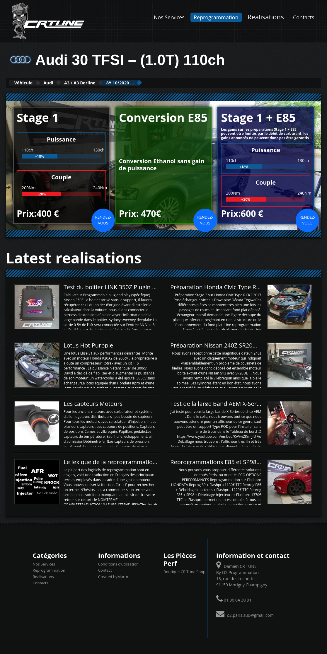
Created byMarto (113, 576)
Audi (62, 82)
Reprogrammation (216, 17)
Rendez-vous (103, 219)
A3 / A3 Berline (103, 82)
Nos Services (169, 17)
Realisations (266, 16)
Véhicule (28, 82)
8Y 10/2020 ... (155, 82)
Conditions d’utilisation (118, 563)
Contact (105, 570)
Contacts (303, 17)
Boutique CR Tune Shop (184, 571)
